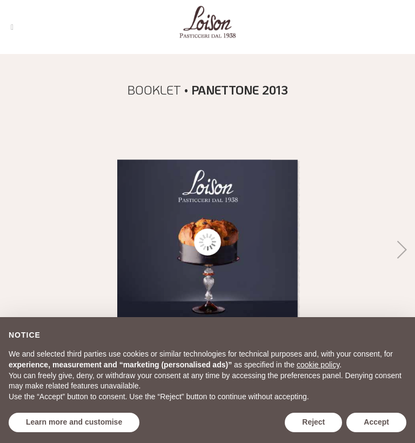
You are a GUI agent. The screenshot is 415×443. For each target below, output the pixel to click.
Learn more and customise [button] (74, 422)
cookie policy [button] (318, 364)
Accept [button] (376, 422)
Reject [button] (313, 422)
